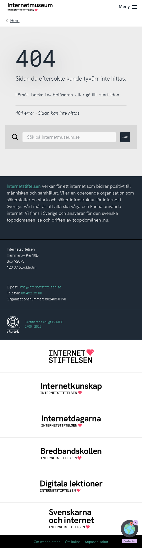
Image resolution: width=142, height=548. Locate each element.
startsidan (109, 95)
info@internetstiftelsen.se (40, 287)
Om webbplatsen (47, 541)
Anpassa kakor (96, 541)
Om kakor (72, 541)
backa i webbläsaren (52, 95)
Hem (15, 20)
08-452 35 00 (31, 293)
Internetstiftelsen (24, 186)
